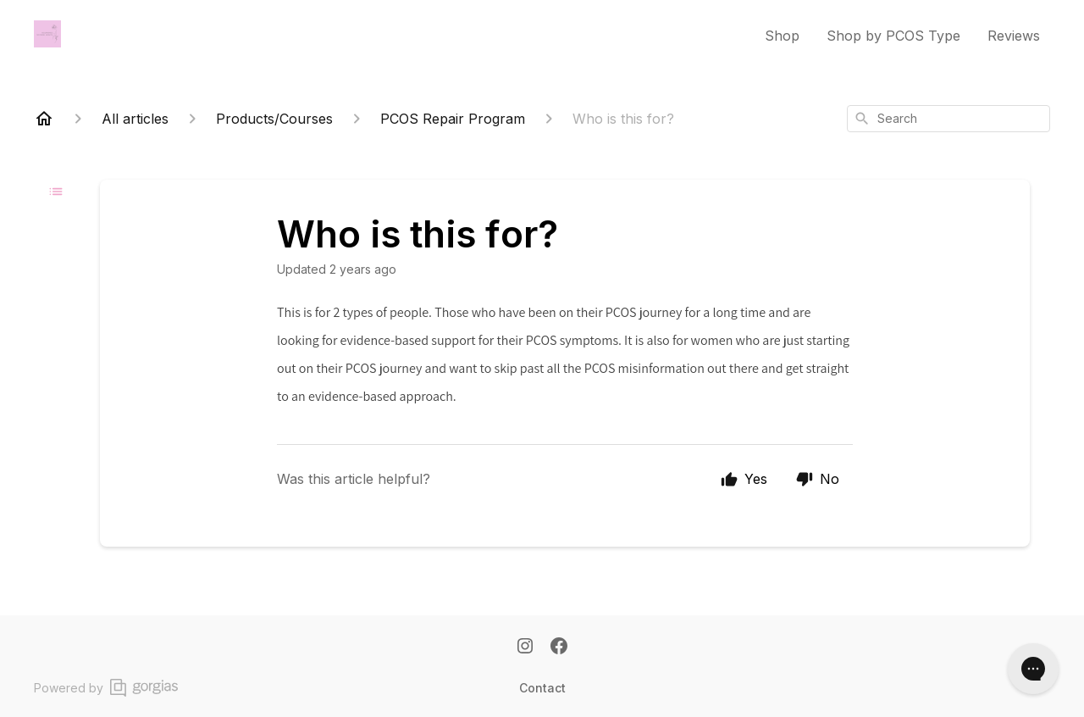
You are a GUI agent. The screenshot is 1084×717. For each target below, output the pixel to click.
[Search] (862, 118)
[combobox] (948, 118)
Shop (782, 35)
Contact (542, 688)
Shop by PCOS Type (893, 35)
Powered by (106, 688)
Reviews (1013, 35)
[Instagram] (525, 647)
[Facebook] (559, 647)
